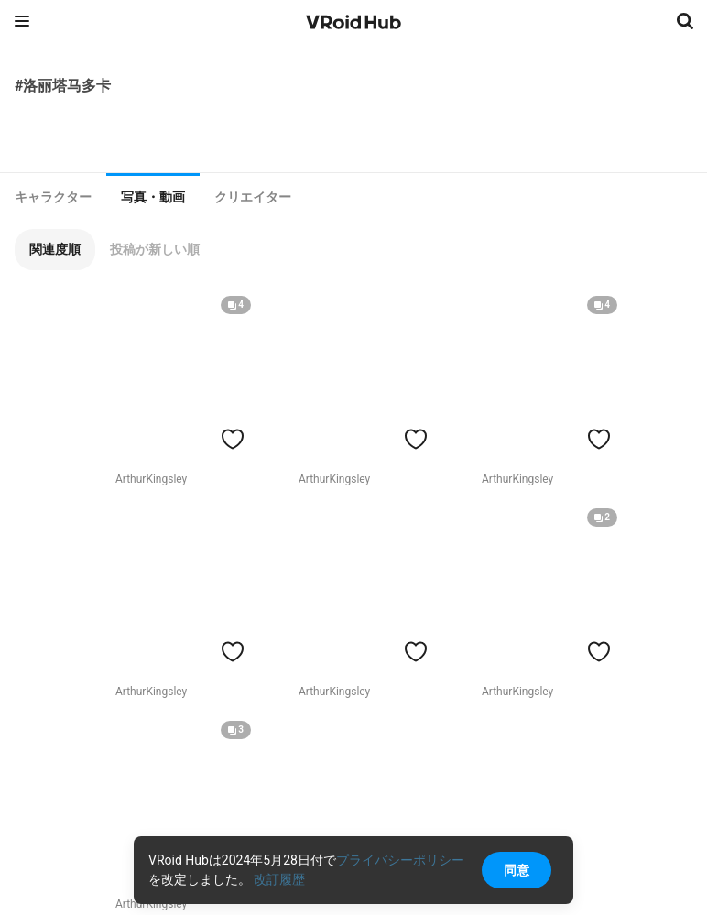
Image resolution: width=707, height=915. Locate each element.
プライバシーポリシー (400, 860)
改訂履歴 (279, 879)
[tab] (53, 197)
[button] (55, 249)
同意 (516, 870)
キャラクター (53, 197)
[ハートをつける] (232, 438)
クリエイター (252, 197)
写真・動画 (153, 197)
